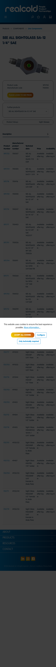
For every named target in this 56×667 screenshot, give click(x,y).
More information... (32, 328)
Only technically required (29, 341)
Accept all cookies (22, 335)
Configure (41, 335)
